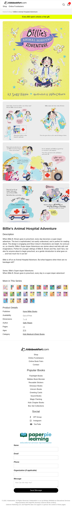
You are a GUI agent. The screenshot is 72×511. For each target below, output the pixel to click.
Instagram (37, 421)
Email (16, 454)
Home (5, 12)
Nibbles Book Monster (36, 379)
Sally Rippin (27, 323)
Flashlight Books (36, 376)
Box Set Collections (36, 406)
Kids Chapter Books (36, 403)
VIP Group (37, 417)
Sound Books (36, 396)
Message (17, 479)
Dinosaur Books (36, 386)
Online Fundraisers (16, 6)
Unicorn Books (36, 389)
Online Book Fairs (36, 361)
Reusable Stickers (36, 382)
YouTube (37, 424)
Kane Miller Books (30, 311)
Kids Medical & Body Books (34, 334)
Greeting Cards (36, 392)
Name (16, 445)
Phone (16, 462)
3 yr (24, 330)
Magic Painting (36, 399)
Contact (36, 365)
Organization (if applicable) (25, 470)
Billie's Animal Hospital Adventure (25, 12)
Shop (5, 6)
